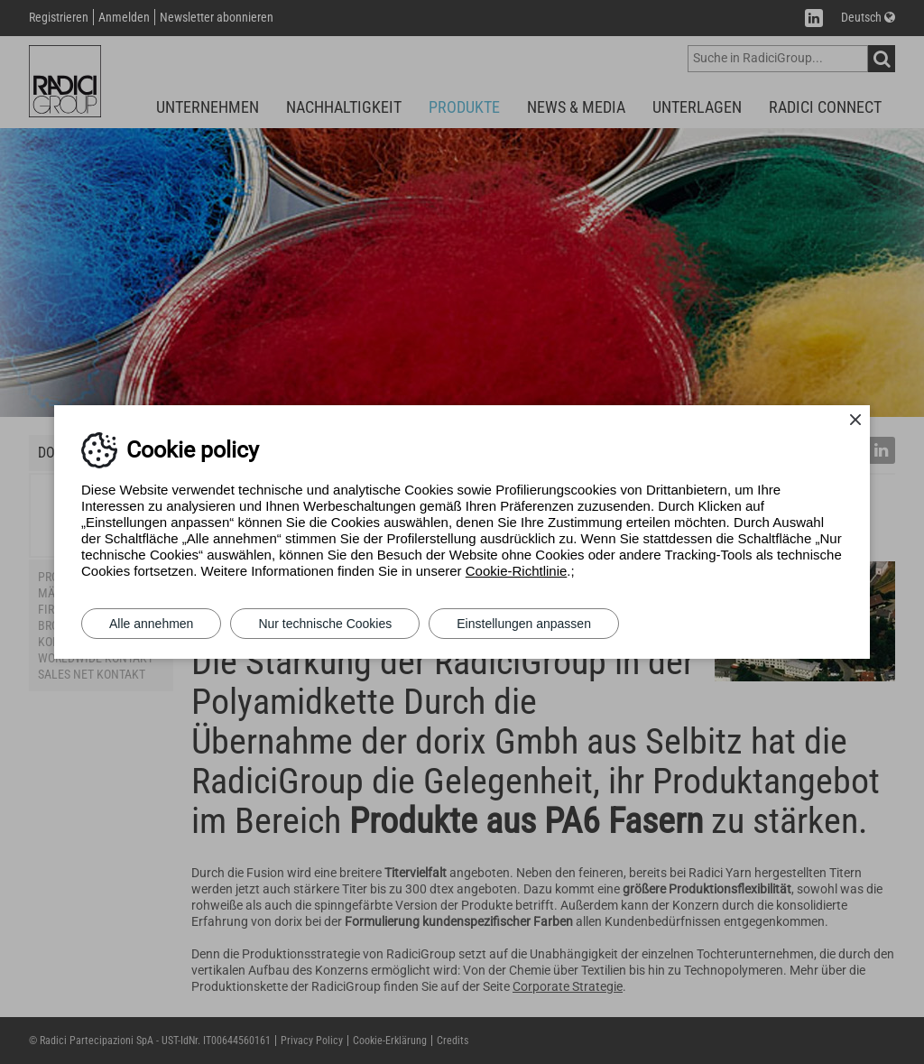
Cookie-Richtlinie (517, 570)
